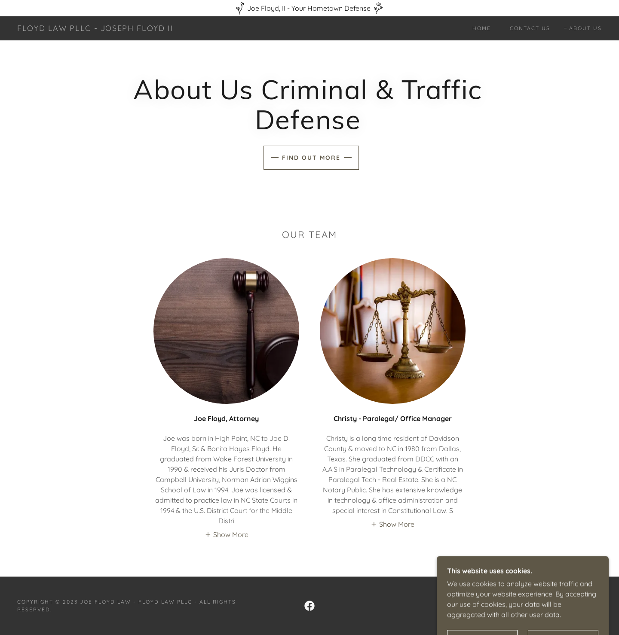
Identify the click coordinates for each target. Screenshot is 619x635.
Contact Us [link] (530, 28)
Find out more (311, 158)
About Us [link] (585, 28)
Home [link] (481, 28)
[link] (95, 28)
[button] (226, 534)
